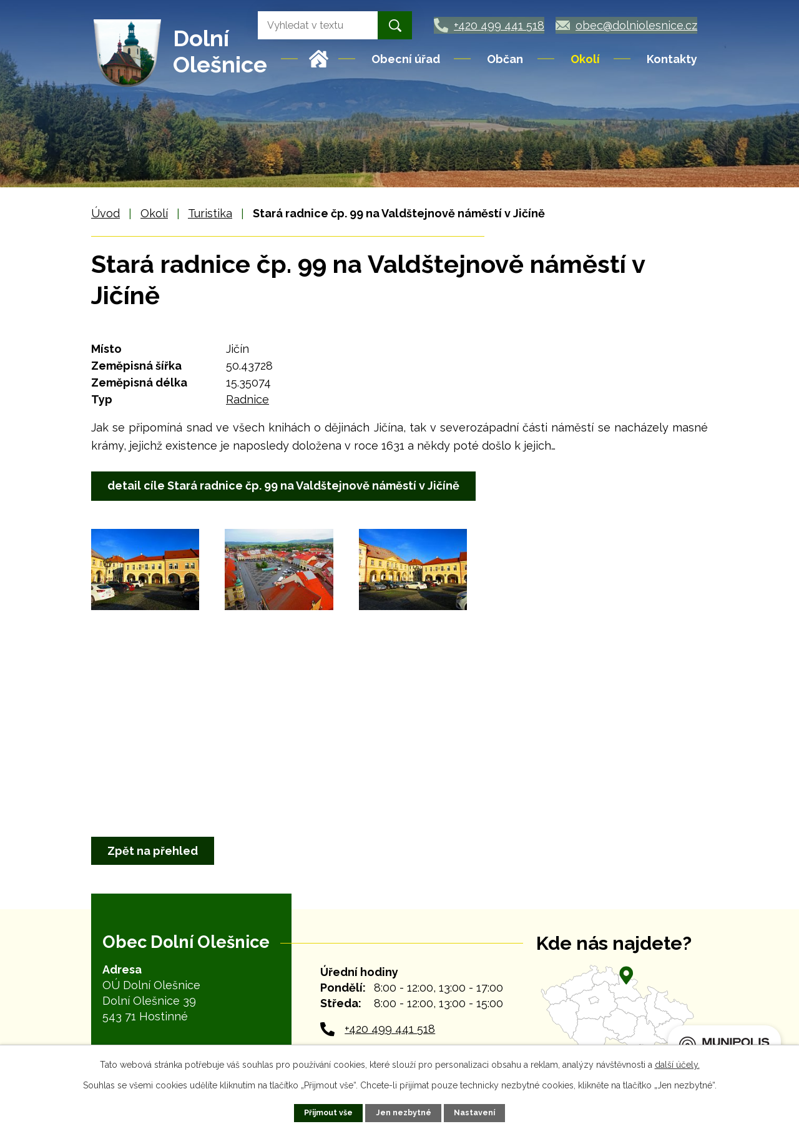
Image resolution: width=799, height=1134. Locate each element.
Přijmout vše (328, 1112)
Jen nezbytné (403, 1112)
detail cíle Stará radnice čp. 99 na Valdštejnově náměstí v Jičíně (284, 485)
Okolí (585, 59)
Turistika (210, 213)
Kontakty (672, 59)
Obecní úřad (405, 59)
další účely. (677, 1065)
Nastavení (474, 1112)
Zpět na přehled (153, 850)
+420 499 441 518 (390, 1028)
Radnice (247, 399)
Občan (505, 59)
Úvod (319, 58)
